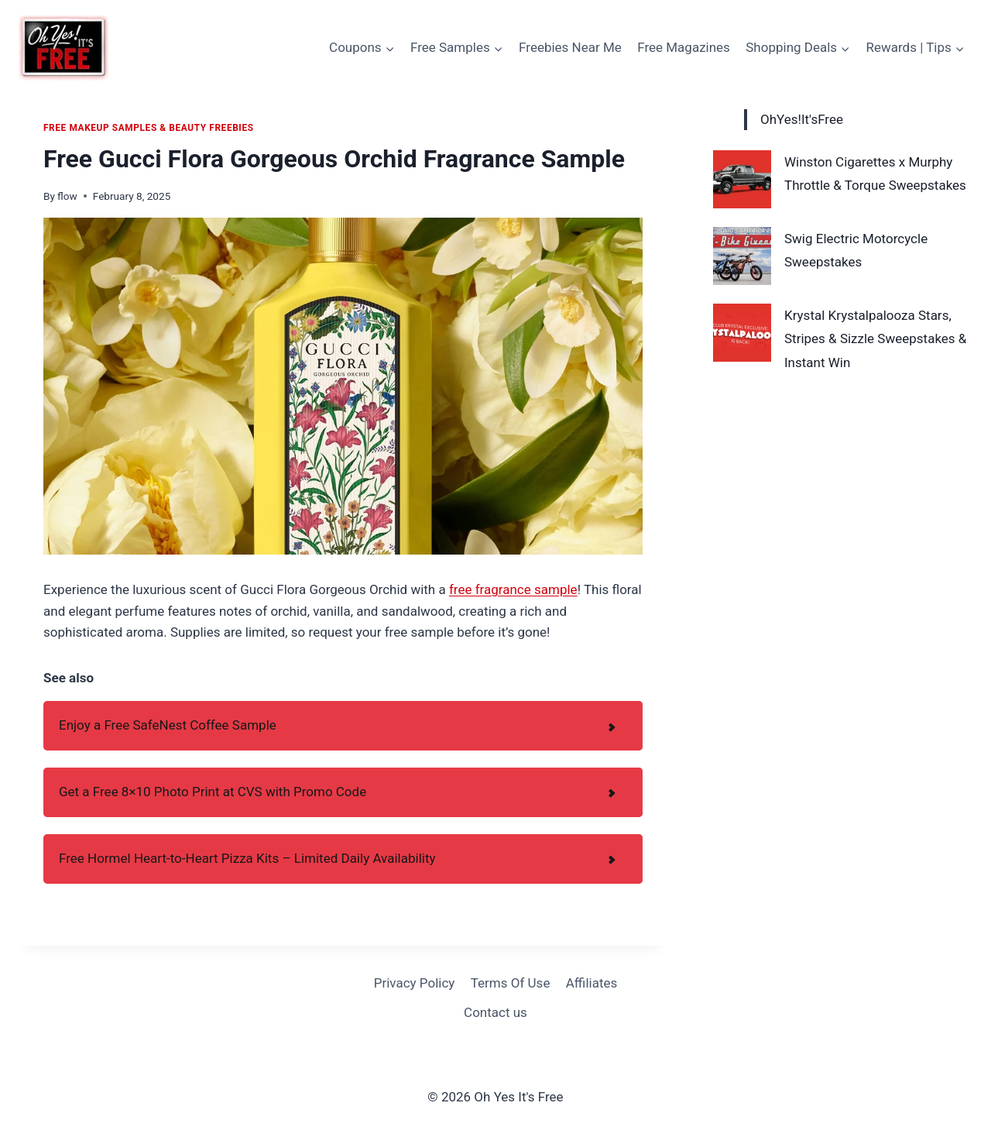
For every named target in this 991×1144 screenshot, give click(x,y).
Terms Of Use (510, 983)
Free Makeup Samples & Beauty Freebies (148, 127)
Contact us (495, 1012)
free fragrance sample (513, 589)
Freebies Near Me (570, 47)
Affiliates (591, 983)
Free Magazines (683, 47)
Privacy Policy (414, 983)
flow (67, 196)
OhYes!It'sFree (801, 119)
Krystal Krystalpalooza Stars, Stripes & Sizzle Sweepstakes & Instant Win (875, 338)
